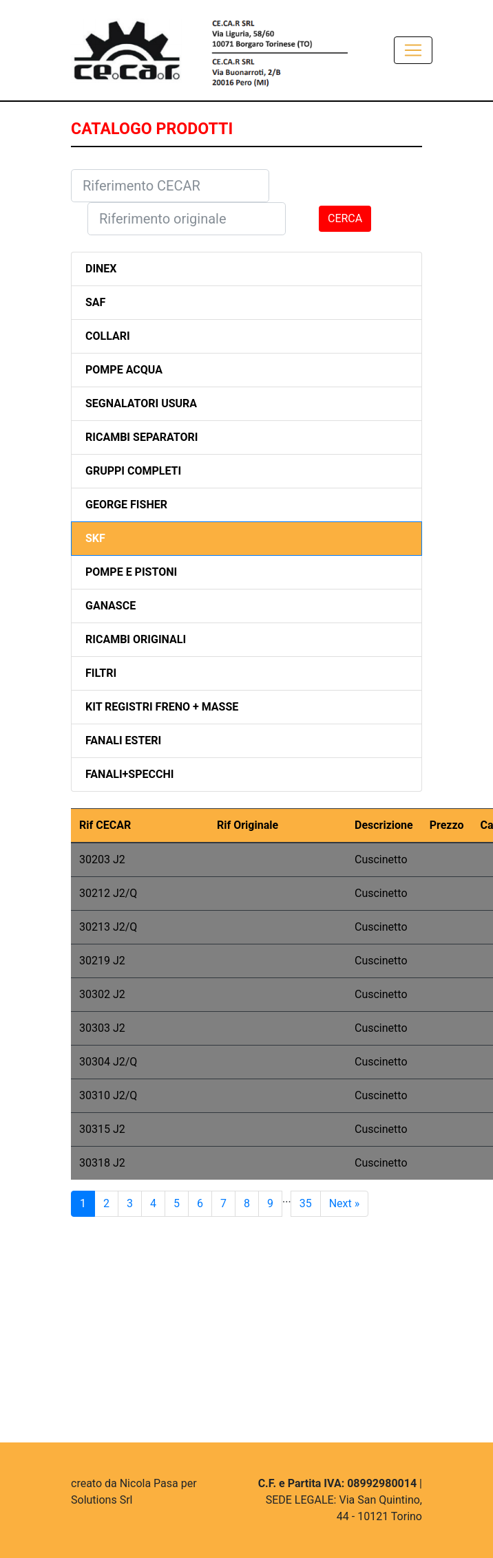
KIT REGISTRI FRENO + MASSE (161, 706)
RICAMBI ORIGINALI (135, 639)
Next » (344, 1203)
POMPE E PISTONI (131, 571)
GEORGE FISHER (126, 504)
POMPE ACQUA (123, 369)
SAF (95, 302)
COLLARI (107, 336)
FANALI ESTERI (123, 740)
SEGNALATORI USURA (141, 403)
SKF (95, 538)
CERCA (345, 218)
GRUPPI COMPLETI (133, 470)
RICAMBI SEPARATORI (141, 437)
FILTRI (100, 673)
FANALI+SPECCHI (129, 774)
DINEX (101, 268)
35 (306, 1203)
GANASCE (110, 605)
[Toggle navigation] (413, 50)
